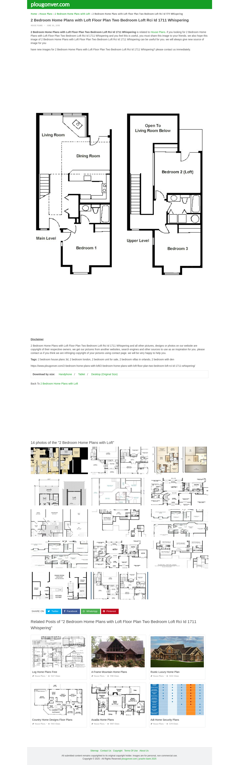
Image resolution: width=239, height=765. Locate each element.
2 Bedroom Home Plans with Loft (59, 383)
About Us (144, 750)
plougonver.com (50, 4)
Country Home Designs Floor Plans (52, 719)
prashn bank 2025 (147, 758)
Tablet (81, 374)
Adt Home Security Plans (165, 719)
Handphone (65, 374)
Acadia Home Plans (102, 719)
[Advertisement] (119, 79)
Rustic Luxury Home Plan (165, 671)
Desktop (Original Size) (104, 374)
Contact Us (105, 750)
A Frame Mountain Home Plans (109, 671)
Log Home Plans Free (44, 671)
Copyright (117, 750)
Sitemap (94, 750)
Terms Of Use (131, 750)
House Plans (36, 25)
